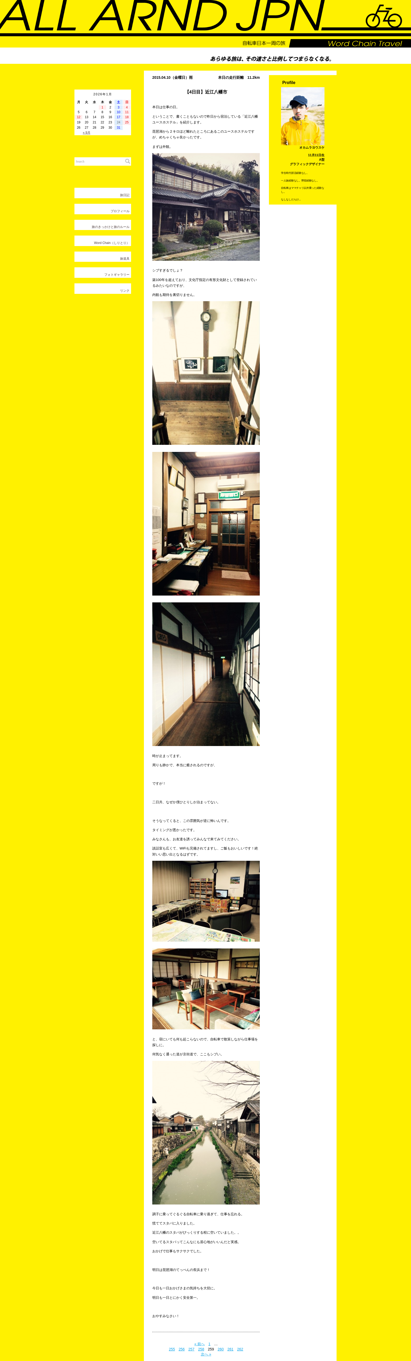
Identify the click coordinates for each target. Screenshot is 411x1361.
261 (230, 1349)
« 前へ (199, 1344)
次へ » (206, 1354)
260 (221, 1349)
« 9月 (86, 132)
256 (182, 1349)
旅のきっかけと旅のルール (110, 227)
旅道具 (124, 258)
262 (240, 1349)
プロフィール (120, 211)
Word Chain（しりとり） (111, 243)
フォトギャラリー (116, 275)
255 (172, 1349)
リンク (124, 291)
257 (191, 1349)
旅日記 (124, 195)
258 (201, 1349)
